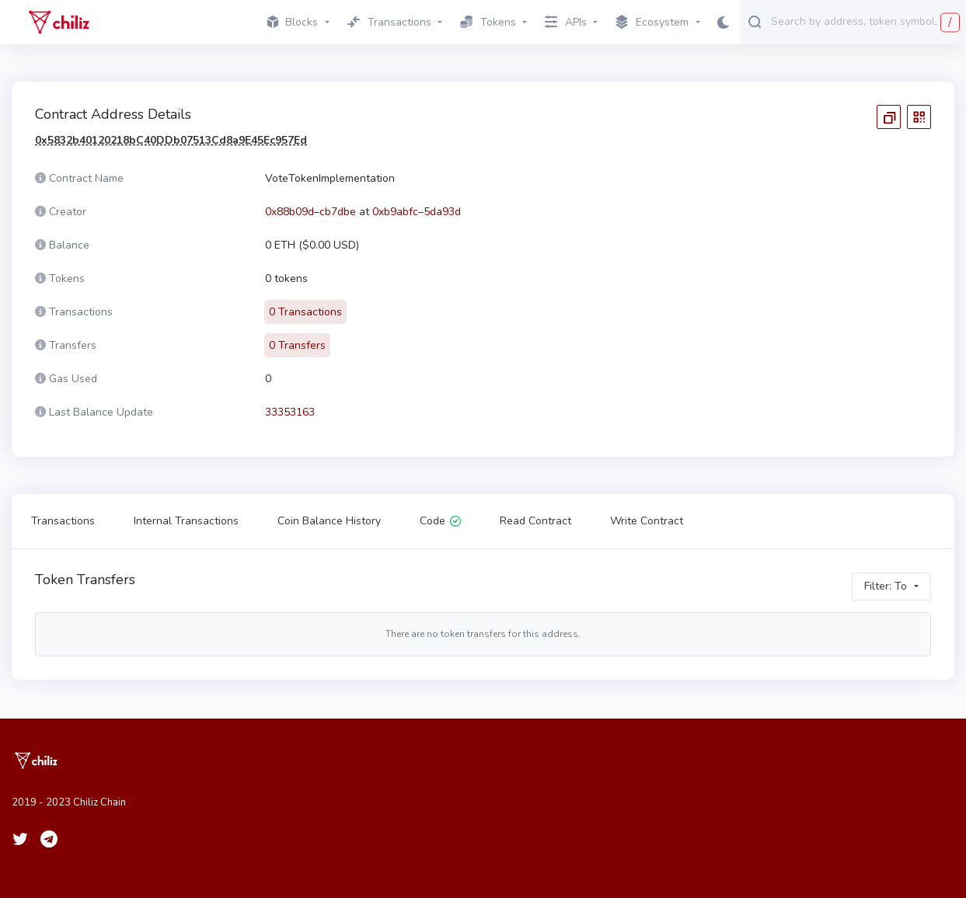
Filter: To (885, 586)
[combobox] (865, 21)
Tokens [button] (488, 22)
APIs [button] (566, 22)
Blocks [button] (293, 22)
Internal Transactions (186, 520)
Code (440, 520)
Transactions (63, 520)
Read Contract (535, 520)
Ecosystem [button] (652, 22)
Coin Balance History (329, 520)
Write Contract (646, 520)
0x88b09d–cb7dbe (310, 211)
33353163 (290, 412)
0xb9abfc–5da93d (416, 211)
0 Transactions (305, 312)
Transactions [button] (389, 22)
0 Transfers (297, 345)
